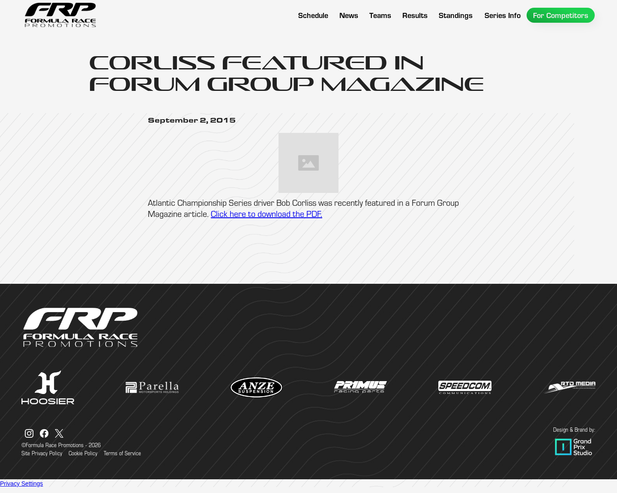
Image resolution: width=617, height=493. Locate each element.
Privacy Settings (21, 483)
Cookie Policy (83, 453)
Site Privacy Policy (41, 453)
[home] (60, 15)
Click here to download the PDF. (266, 213)
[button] (380, 15)
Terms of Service (122, 453)
